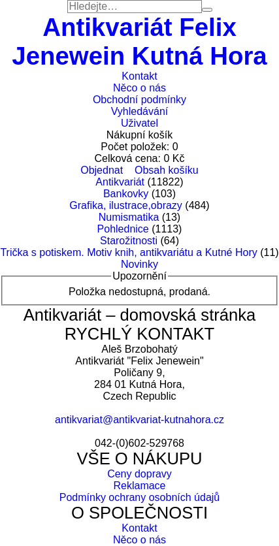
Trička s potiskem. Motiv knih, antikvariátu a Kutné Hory (128, 252)
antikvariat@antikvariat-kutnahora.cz (139, 419)
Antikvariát (119, 181)
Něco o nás (139, 87)
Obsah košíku (167, 170)
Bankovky (125, 193)
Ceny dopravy (139, 473)
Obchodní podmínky (139, 99)
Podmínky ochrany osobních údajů (139, 497)
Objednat (101, 170)
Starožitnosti (128, 240)
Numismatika (129, 217)
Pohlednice (123, 228)
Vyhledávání (139, 111)
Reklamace (139, 485)
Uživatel (139, 123)
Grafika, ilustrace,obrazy (125, 205)
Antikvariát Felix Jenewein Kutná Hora (139, 41)
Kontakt (139, 76)
